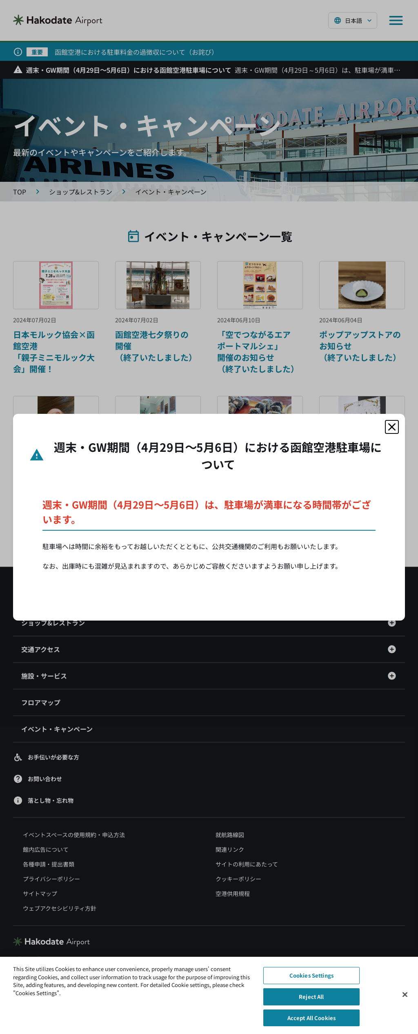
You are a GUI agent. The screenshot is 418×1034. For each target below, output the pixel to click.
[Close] (405, 998)
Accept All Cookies (311, 1021)
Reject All (311, 1000)
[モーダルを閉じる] (391, 426)
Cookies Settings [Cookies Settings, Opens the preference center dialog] (311, 979)
